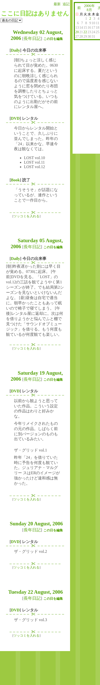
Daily (15, 50)
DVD (15, 118)
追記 (66, 4)
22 (85, 32)
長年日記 (32, 38)
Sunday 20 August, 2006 (36, 523)
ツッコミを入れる (26, 216)
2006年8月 (89, 8)
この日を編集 (53, 39)
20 (77, 32)
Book (15, 180)
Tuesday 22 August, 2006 (35, 592)
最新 (57, 4)
